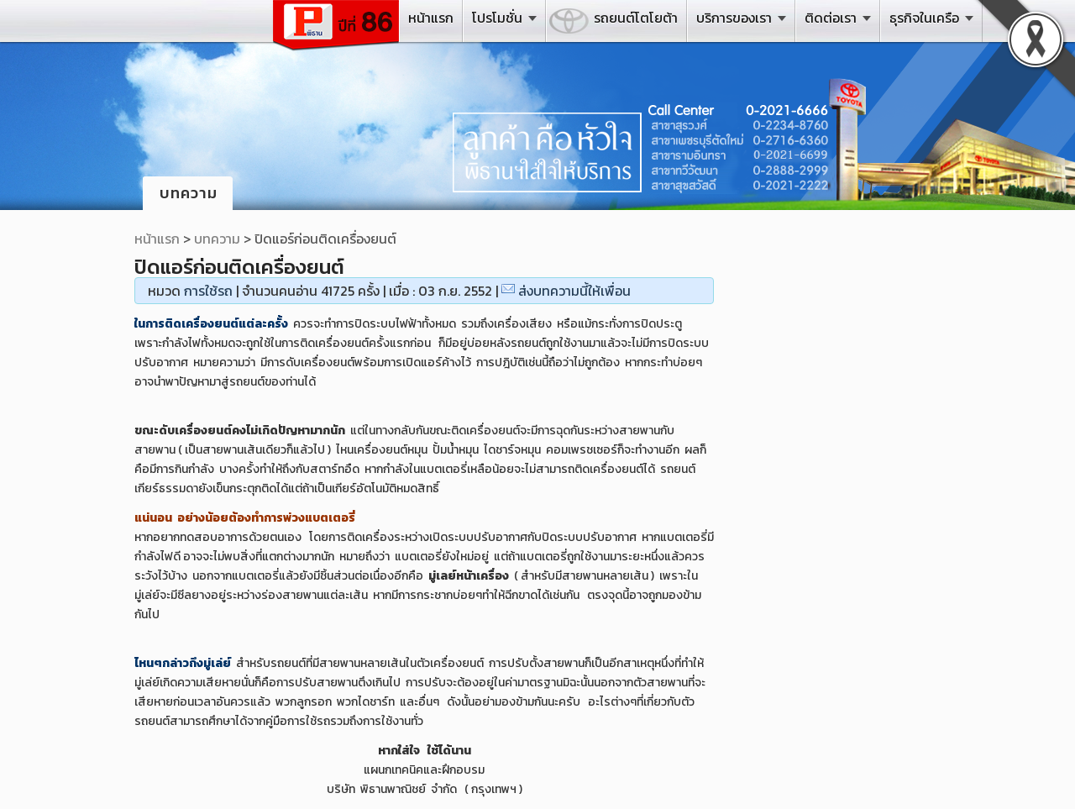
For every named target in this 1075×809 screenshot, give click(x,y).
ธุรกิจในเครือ (924, 18)
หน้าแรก (431, 18)
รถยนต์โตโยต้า (636, 18)
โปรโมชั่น (497, 18)
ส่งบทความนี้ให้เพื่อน (574, 291)
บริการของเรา (734, 18)
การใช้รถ (208, 291)
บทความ (217, 239)
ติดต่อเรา (831, 18)
